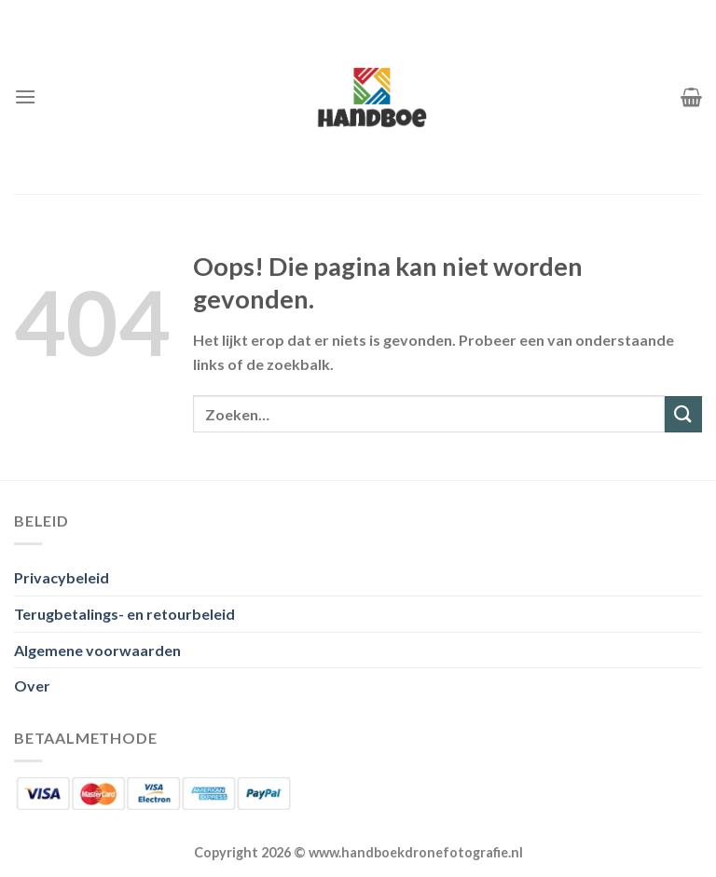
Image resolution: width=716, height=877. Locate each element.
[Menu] (25, 96)
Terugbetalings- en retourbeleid (124, 614)
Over (32, 685)
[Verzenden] (683, 414)
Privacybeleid (61, 577)
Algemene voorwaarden (97, 650)
